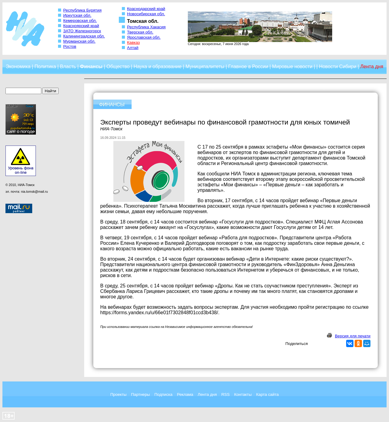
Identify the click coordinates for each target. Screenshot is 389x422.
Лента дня (207, 394)
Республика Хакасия (146, 27)
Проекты (118, 394)
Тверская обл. (140, 32)
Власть (68, 66)
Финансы (91, 66)
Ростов (69, 46)
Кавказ (133, 42)
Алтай (132, 47)
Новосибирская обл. (146, 14)
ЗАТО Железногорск (82, 31)
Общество (117, 66)
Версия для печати (352, 336)
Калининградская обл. (84, 36)
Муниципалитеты (204, 66)
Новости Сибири (337, 66)
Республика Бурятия (82, 10)
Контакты (243, 394)
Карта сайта (267, 394)
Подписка (163, 394)
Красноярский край (81, 25)
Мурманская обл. (79, 41)
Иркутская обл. (77, 15)
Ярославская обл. (143, 37)
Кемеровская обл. (80, 20)
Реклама (185, 394)
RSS (225, 394)
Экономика (18, 66)
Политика (45, 66)
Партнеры (140, 394)
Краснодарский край (146, 8)
